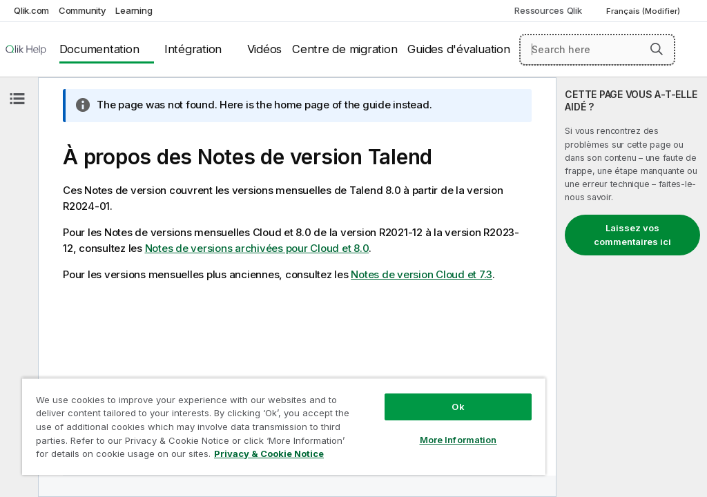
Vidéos (264, 49)
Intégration (193, 49)
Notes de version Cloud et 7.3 (421, 274)
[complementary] (631, 287)
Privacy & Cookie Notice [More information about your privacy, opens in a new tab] (269, 453)
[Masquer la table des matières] (17, 98)
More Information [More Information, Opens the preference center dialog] (458, 439)
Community (82, 10)
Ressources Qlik (547, 10)
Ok (458, 406)
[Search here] (597, 49)
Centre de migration (344, 49)
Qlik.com (31, 10)
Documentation (99, 49)
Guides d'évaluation (458, 49)
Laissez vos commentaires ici (632, 234)
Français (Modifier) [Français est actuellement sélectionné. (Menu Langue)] (644, 11)
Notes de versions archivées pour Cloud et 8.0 (257, 248)
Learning (133, 10)
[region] (283, 426)
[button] (656, 49)
